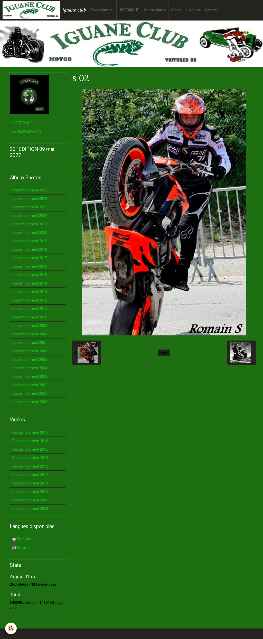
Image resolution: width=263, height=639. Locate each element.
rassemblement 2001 (29, 393)
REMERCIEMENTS (26, 131)
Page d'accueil (102, 10)
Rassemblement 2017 (30, 432)
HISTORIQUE (129, 10)
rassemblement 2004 (29, 368)
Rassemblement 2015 (30, 449)
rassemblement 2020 (29, 232)
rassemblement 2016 (29, 266)
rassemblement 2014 (29, 283)
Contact (211, 10)
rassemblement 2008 (29, 334)
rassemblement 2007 (29, 343)
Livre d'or (193, 10)
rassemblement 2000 (29, 402)
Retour (164, 352)
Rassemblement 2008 (30, 509)
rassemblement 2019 (29, 241)
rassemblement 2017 (29, 258)
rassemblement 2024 (29, 199)
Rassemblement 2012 (30, 475)
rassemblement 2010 (29, 317)
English (20, 547)
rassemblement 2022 (29, 216)
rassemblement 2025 (29, 190)
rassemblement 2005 (29, 359)
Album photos (154, 10)
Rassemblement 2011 (30, 483)
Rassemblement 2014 (30, 458)
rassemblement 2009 (29, 326)
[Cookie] (11, 628)
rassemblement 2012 (29, 300)
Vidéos (176, 10)
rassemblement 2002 (29, 385)
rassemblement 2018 (29, 249)
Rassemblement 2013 (30, 466)
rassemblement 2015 (29, 275)
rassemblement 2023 (29, 207)
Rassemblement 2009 (30, 500)
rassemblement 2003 (29, 376)
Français (21, 539)
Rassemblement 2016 (30, 441)
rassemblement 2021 (29, 224)
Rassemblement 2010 (30, 492)
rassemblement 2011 (29, 309)
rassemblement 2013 (29, 292)
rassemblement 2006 (29, 351)
